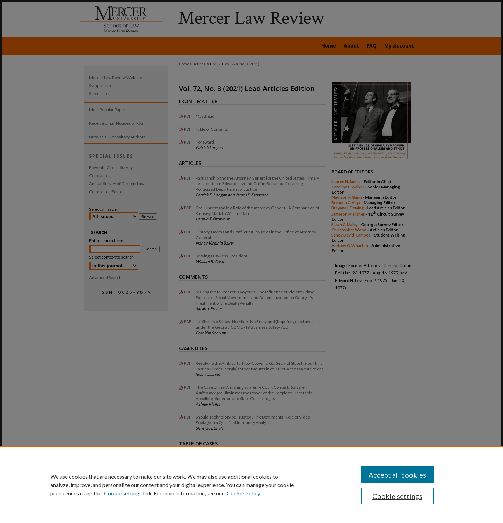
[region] (251, 484)
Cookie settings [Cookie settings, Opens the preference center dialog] (397, 496)
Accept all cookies (397, 475)
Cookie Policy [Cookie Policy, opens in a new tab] (243, 493)
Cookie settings (123, 493)
